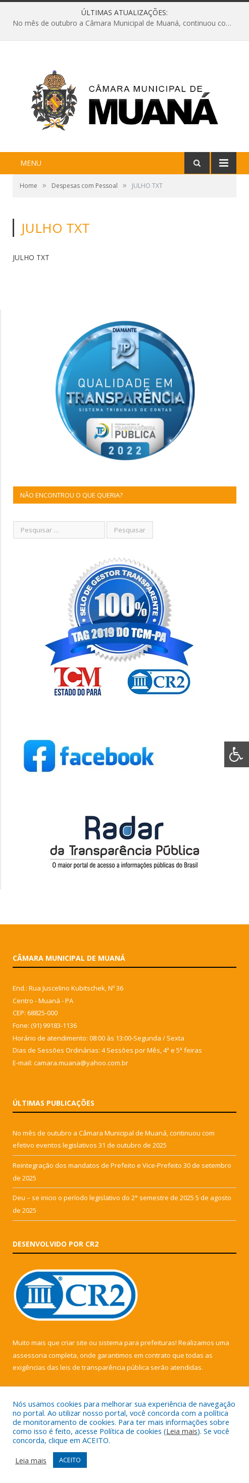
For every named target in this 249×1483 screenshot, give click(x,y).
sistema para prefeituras (136, 1342)
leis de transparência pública (104, 1367)
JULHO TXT (31, 257)
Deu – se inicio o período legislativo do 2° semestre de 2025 (103, 1197)
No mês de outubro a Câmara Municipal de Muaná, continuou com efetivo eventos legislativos (127, 23)
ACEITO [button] (70, 1459)
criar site (74, 1342)
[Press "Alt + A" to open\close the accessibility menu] (236, 754)
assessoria (30, 1355)
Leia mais (181, 1431)
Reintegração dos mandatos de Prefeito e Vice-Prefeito (97, 1165)
